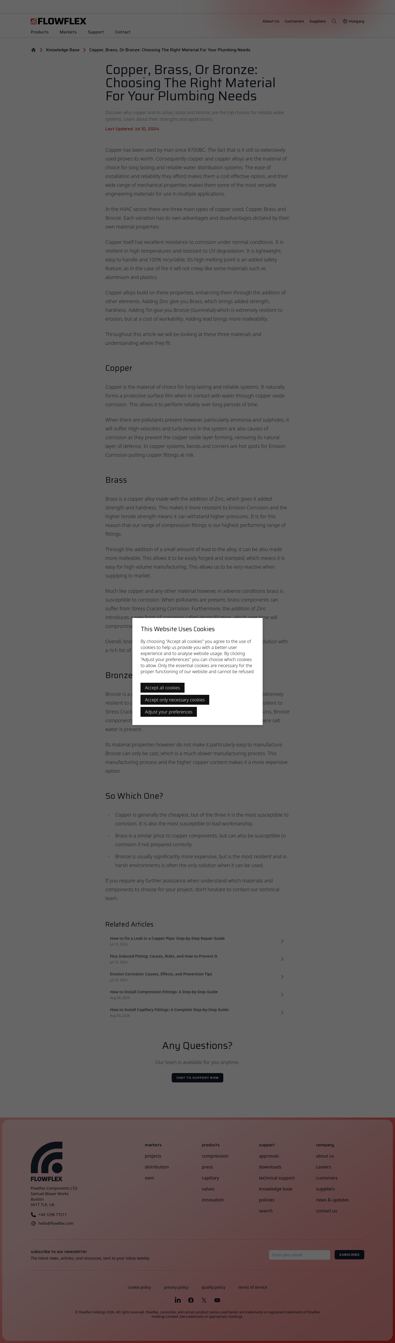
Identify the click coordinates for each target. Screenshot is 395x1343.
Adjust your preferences (169, 712)
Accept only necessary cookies (175, 700)
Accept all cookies (162, 688)
